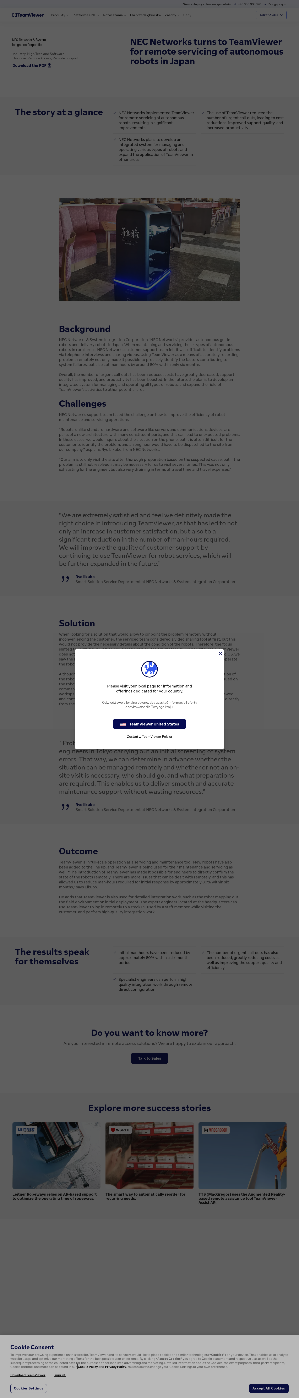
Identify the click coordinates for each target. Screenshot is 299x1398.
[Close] (220, 653)
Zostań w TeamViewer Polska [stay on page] (149, 736)
